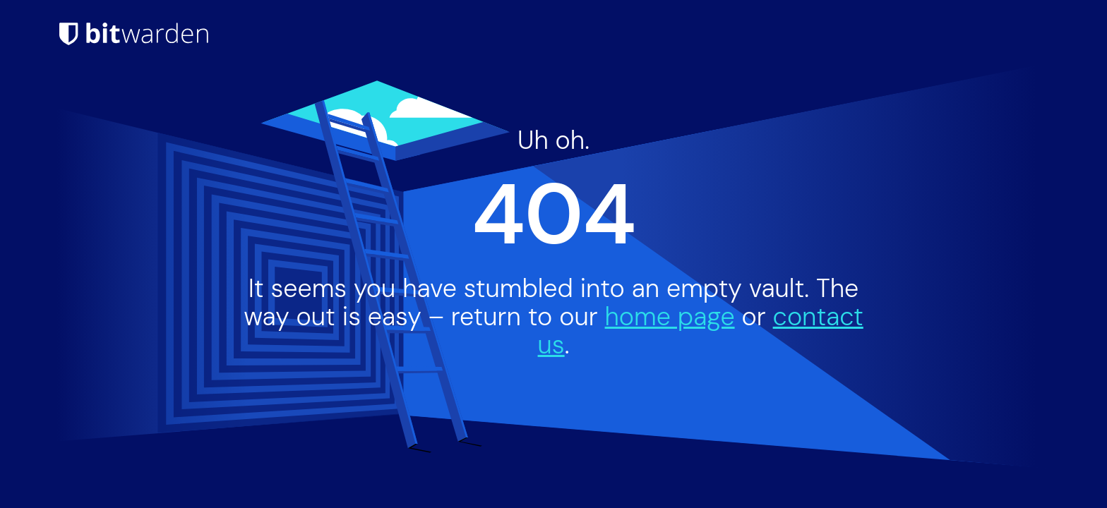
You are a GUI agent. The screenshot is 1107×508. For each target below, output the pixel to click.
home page (670, 316)
